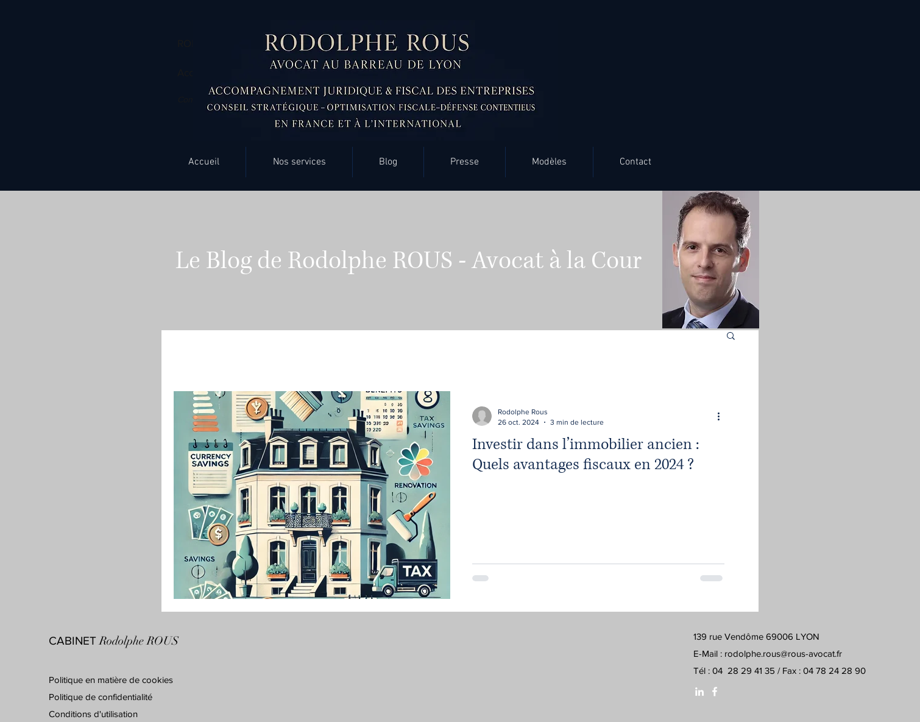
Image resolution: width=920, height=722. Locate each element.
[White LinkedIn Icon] (699, 691)
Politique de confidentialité (100, 697)
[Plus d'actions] (722, 416)
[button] (299, 162)
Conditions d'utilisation (93, 714)
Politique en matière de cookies (112, 679)
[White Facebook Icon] (715, 691)
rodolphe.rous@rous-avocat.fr (783, 653)
